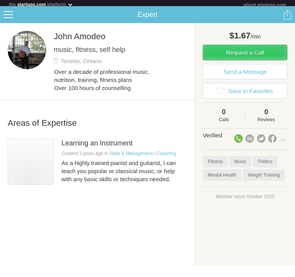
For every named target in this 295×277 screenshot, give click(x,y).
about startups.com (265, 5)
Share (287, 17)
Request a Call (245, 55)
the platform (41, 4)
